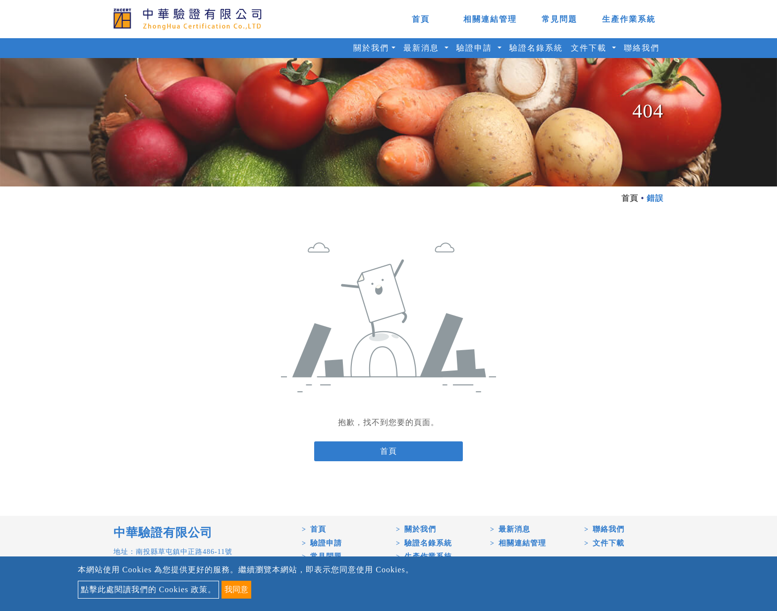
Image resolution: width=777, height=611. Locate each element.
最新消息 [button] (422, 48)
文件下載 (608, 543)
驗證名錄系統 (536, 48)
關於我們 (420, 529)
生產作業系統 (629, 19)
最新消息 (514, 529)
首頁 (421, 19)
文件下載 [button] (590, 48)
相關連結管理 (490, 19)
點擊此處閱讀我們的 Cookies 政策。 (148, 589)
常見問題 (559, 19)
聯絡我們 (642, 48)
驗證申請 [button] (475, 48)
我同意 (236, 589)
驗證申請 (326, 543)
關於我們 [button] (371, 48)
